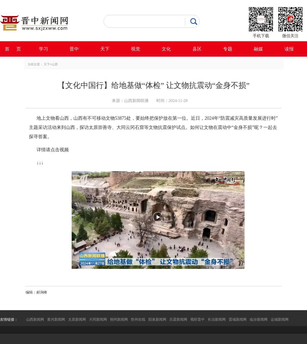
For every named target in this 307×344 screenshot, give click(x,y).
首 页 (13, 49)
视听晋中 (197, 319)
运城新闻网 (280, 319)
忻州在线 (138, 319)
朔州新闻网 (119, 319)
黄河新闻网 (56, 319)
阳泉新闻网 (157, 319)
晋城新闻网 (238, 319)
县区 (197, 49)
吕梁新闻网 (178, 319)
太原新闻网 (77, 319)
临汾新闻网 (259, 319)
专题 (227, 49)
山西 (55, 64)
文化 (166, 49)
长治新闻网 (217, 319)
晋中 (74, 49)
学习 (43, 49)
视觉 (135, 49)
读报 (289, 49)
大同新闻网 (98, 319)
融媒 (258, 49)
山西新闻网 (35, 319)
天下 (104, 49)
